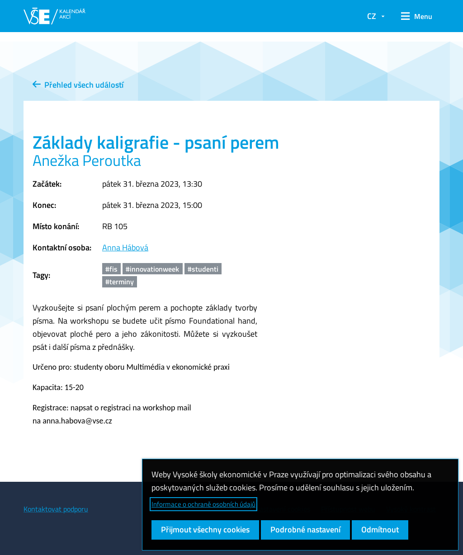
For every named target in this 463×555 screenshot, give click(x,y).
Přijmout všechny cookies (205, 529)
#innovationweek (152, 268)
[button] (416, 16)
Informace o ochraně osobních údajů (203, 504)
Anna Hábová (125, 247)
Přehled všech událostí (78, 85)
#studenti (203, 268)
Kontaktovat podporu (56, 508)
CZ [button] (371, 16)
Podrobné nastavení (305, 529)
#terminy (119, 281)
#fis (111, 268)
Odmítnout (380, 529)
